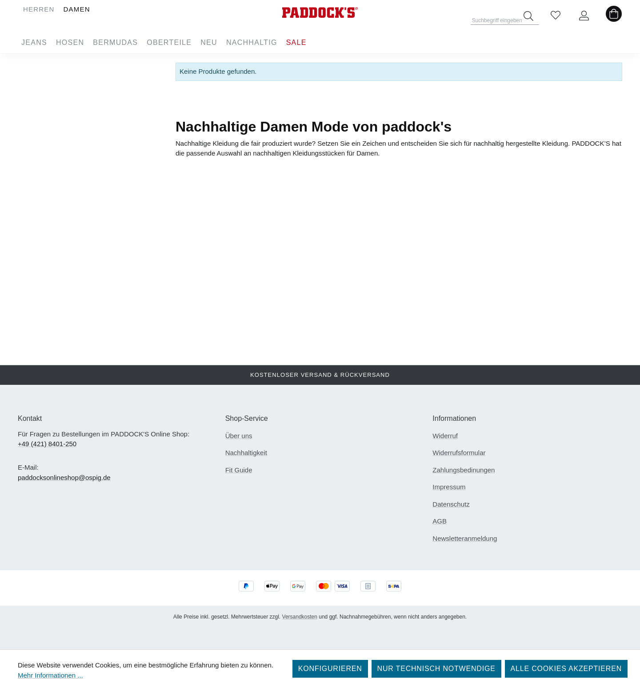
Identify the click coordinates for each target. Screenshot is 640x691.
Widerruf (445, 435)
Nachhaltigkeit (246, 452)
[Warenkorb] (614, 16)
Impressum (448, 487)
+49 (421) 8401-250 (47, 443)
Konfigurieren (330, 668)
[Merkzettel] (555, 16)
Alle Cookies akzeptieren (566, 668)
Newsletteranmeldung (464, 538)
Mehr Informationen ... (50, 675)
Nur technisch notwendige (436, 668)
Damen (83, 68)
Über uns (238, 435)
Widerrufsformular (458, 452)
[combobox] (505, 18)
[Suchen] (528, 16)
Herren (83, 64)
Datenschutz (450, 504)
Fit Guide (238, 470)
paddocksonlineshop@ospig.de (64, 477)
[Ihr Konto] (584, 16)
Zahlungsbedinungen (463, 470)
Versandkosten (299, 617)
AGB (439, 521)
